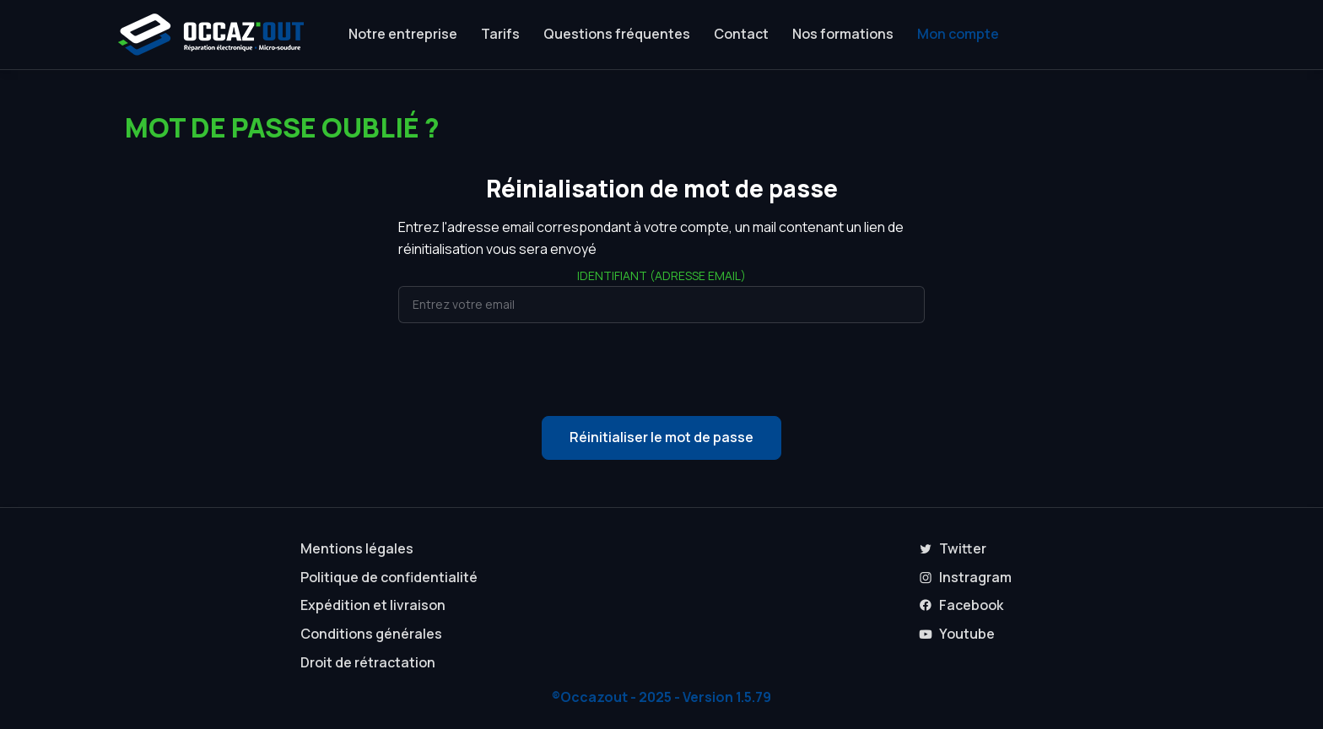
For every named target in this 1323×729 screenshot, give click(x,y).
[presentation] (661, 369)
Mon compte (958, 33)
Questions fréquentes (616, 33)
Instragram (965, 577)
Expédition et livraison (373, 605)
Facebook (961, 605)
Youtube (957, 633)
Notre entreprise (402, 33)
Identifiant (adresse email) (661, 275)
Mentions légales (356, 548)
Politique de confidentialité (389, 577)
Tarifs (500, 33)
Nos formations (843, 33)
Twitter (952, 548)
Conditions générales (371, 633)
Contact (741, 33)
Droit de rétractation (367, 662)
